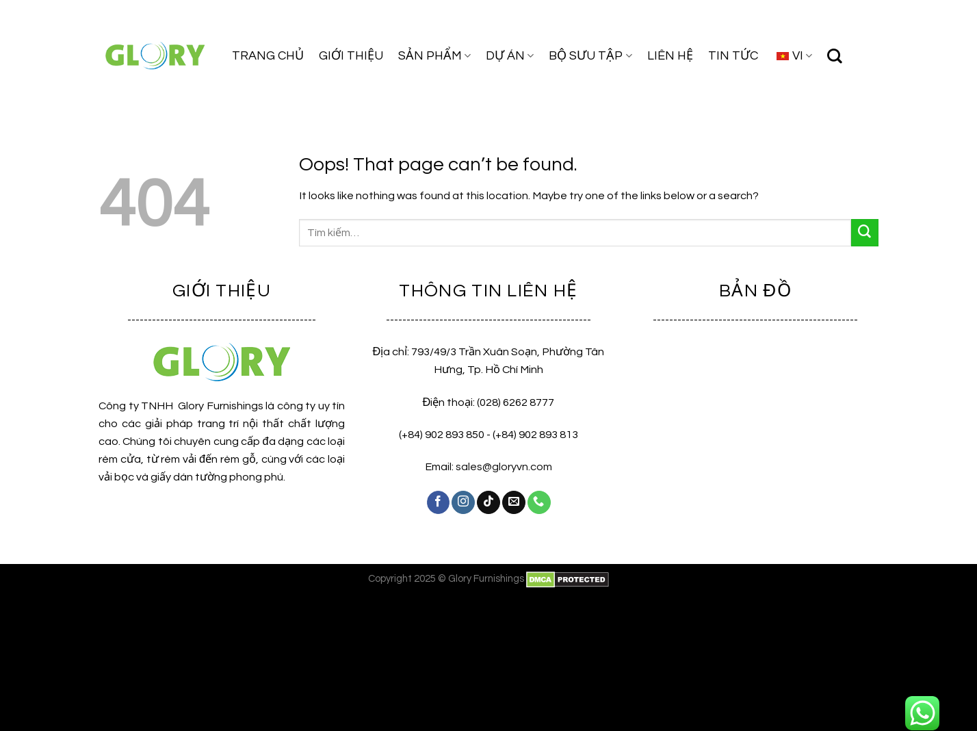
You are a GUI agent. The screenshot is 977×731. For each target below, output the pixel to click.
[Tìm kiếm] (834, 56)
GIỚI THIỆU (351, 55)
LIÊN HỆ (670, 55)
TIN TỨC (733, 55)
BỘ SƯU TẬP (590, 55)
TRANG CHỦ (268, 55)
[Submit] (864, 232)
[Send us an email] (513, 502)
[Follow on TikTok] (488, 502)
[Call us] (539, 502)
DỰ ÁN (510, 55)
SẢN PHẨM (434, 55)
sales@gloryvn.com (504, 466)
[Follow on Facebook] (438, 502)
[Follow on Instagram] (463, 502)
